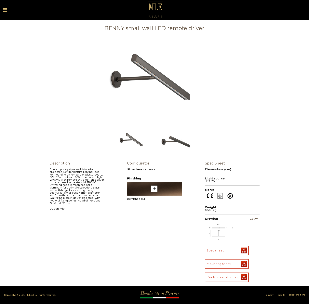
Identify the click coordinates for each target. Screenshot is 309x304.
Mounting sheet (219, 264)
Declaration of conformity (226, 277)
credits (281, 295)
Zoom (254, 218)
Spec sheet (215, 250)
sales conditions (297, 295)
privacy (270, 295)
